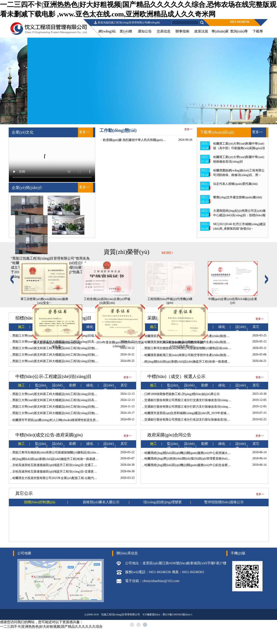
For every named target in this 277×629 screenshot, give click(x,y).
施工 (21, 385)
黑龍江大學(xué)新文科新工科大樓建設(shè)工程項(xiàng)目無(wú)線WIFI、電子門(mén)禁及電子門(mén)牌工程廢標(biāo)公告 (96, 354)
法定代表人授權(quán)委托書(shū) (235, 183)
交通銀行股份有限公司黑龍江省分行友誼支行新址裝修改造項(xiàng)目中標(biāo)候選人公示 (205, 419)
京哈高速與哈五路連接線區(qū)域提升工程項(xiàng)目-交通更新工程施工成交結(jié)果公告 (72, 471)
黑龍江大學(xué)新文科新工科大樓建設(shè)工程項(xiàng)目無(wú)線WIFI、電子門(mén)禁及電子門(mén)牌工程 (86, 361)
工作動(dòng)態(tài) (118, 130)
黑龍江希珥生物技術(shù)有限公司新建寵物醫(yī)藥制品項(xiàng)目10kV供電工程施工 (201, 348)
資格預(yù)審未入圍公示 (101, 502)
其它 (124, 385)
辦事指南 (182, 31)
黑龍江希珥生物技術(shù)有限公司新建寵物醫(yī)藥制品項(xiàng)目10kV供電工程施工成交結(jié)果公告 (81, 452)
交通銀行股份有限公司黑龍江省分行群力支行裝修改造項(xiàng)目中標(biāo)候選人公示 (202, 406)
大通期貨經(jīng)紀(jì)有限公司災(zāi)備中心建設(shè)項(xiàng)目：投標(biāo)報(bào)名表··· (239, 215)
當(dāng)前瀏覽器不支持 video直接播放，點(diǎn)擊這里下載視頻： (52, 159)
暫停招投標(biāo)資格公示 (224, 502)
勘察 (72, 385)
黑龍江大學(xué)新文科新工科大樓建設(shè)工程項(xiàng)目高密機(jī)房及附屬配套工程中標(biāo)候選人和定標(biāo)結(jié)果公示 (98, 400)
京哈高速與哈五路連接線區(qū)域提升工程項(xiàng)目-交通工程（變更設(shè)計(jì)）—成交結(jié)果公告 (81, 465)
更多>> (84, 132)
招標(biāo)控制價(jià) (39, 502)
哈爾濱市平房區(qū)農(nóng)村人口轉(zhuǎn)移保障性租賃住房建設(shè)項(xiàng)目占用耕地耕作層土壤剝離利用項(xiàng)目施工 (97, 420)
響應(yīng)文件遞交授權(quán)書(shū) (237, 197)
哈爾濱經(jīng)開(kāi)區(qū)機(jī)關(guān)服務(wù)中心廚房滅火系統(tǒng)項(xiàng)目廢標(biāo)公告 (209, 453)
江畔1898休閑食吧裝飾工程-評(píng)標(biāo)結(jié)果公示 (182, 394)
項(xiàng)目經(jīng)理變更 (162, 502)
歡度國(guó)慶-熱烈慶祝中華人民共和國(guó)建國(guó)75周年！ (145, 140)
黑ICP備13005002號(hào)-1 (177, 614)
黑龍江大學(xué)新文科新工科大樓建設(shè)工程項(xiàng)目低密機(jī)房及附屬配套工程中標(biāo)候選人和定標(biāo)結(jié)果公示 (98, 394)
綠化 (89, 385)
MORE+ (167, 253)
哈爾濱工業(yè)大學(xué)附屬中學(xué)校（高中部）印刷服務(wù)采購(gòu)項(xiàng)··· (239, 148)
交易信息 (164, 31)
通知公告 (145, 31)
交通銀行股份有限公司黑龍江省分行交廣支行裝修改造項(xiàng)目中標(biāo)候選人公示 (202, 400)
